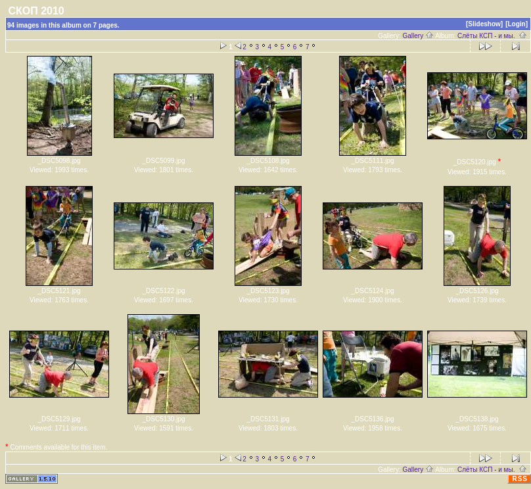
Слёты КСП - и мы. (492, 35)
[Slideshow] (484, 24)
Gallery (417, 35)
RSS (520, 478)
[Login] (516, 24)
